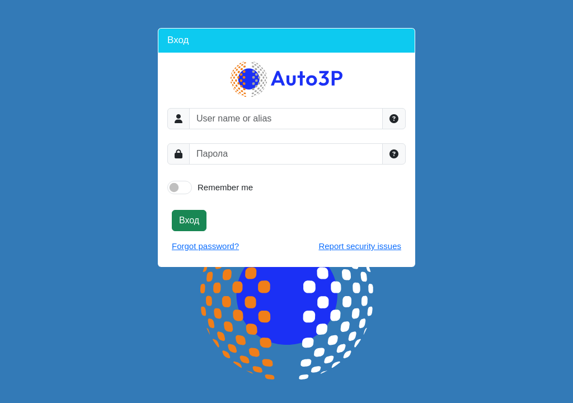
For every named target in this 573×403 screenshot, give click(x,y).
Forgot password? (205, 246)
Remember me (225, 187)
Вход (189, 220)
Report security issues (359, 246)
